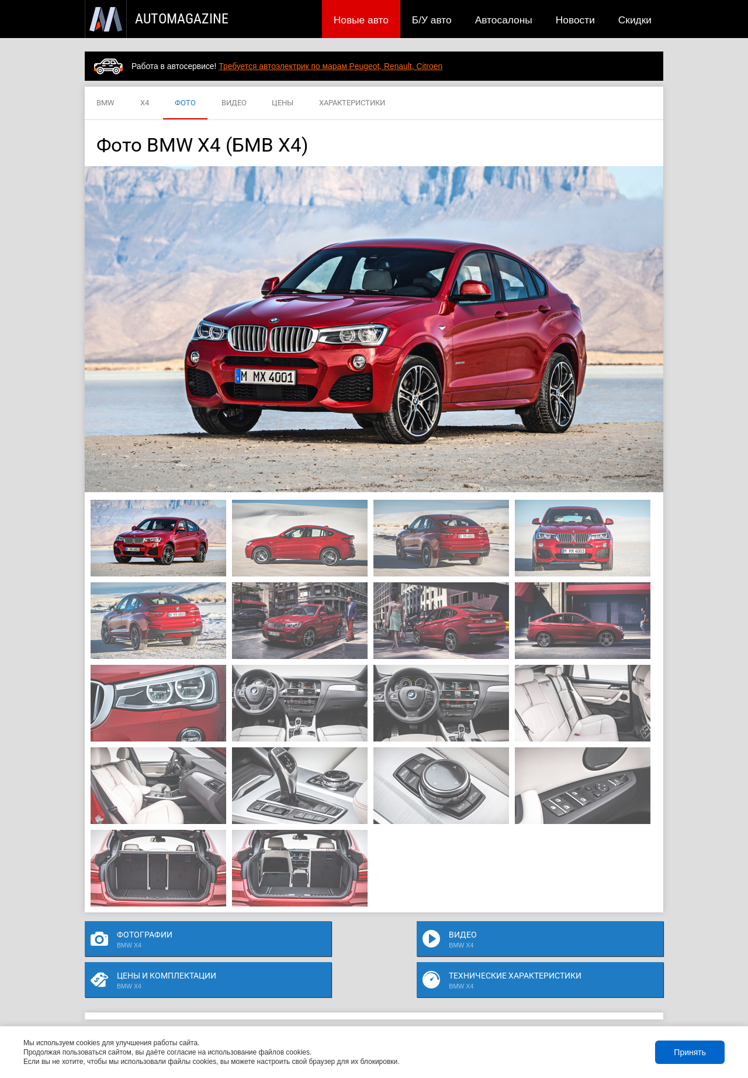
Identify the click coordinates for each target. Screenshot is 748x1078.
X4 (145, 103)
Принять (690, 1052)
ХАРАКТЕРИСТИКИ (352, 103)
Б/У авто (432, 20)
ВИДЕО (234, 103)
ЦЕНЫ (282, 103)
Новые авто (361, 20)
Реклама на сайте (523, 1009)
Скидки (635, 20)
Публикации (160, 1009)
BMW (105, 103)
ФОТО (185, 103)
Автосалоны (503, 20)
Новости (575, 20)
